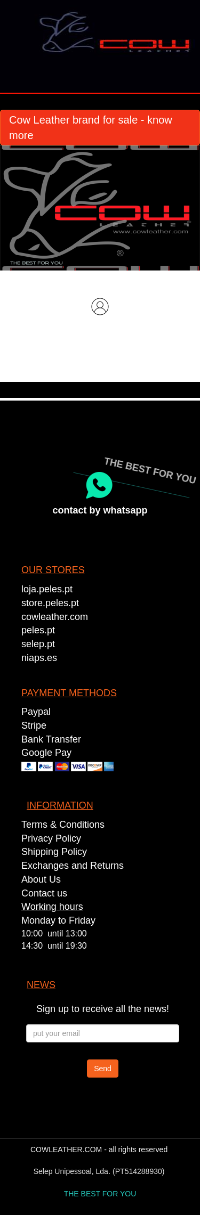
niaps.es (39, 658)
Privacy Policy (51, 838)
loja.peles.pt (47, 589)
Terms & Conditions (63, 824)
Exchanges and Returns (72, 865)
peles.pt (38, 630)
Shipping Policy (54, 851)
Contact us (44, 893)
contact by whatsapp (99, 510)
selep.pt (38, 644)
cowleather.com (54, 616)
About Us (41, 879)
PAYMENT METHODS (69, 693)
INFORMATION (60, 805)
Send (102, 1068)
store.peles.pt (50, 603)
